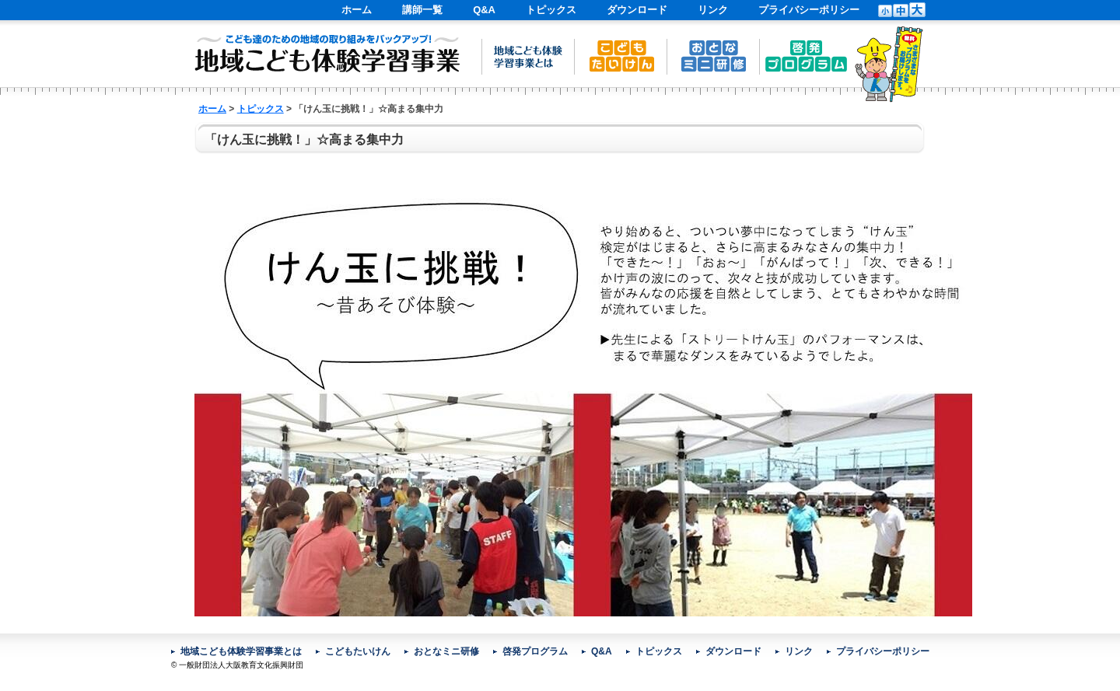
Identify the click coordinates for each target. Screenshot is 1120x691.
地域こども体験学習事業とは (241, 651)
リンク (713, 10)
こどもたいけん (357, 651)
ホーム (356, 10)
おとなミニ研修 (446, 651)
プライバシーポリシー (808, 10)
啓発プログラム (535, 651)
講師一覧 (422, 10)
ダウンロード (637, 10)
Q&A (484, 10)
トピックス (551, 10)
